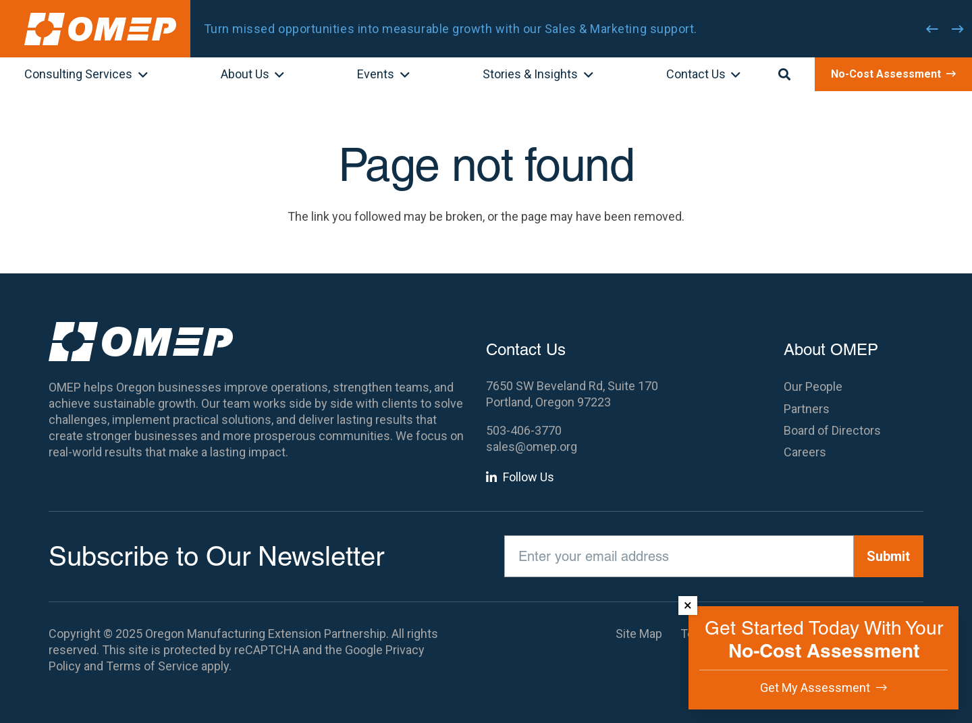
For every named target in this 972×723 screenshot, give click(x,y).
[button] (140, 75)
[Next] (958, 29)
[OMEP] (100, 29)
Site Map (639, 633)
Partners (807, 409)
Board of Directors (832, 430)
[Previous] (932, 29)
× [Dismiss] (688, 605)
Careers (805, 452)
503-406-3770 (524, 430)
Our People (813, 386)
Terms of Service (152, 666)
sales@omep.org (531, 446)
